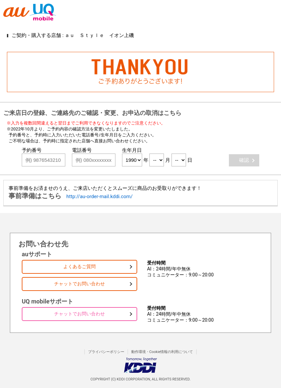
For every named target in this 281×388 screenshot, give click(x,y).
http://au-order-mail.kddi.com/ (99, 196)
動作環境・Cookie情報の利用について (162, 352)
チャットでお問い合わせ (79, 283)
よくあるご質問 (79, 266)
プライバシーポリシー (106, 352)
